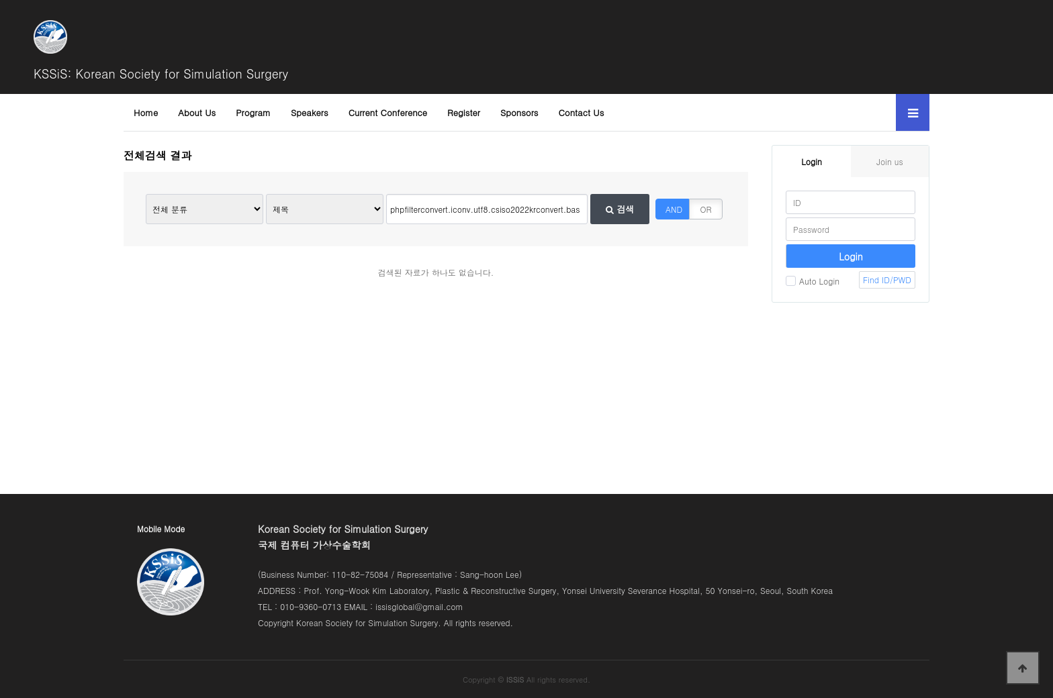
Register (463, 112)
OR (706, 209)
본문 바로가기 (0, 0)
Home (146, 112)
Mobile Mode (161, 528)
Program (253, 112)
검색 (620, 209)
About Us (197, 112)
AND (674, 209)
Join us (889, 161)
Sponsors (519, 112)
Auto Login (812, 281)
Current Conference (388, 112)
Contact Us (581, 112)
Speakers (309, 112)
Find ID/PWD (887, 279)
